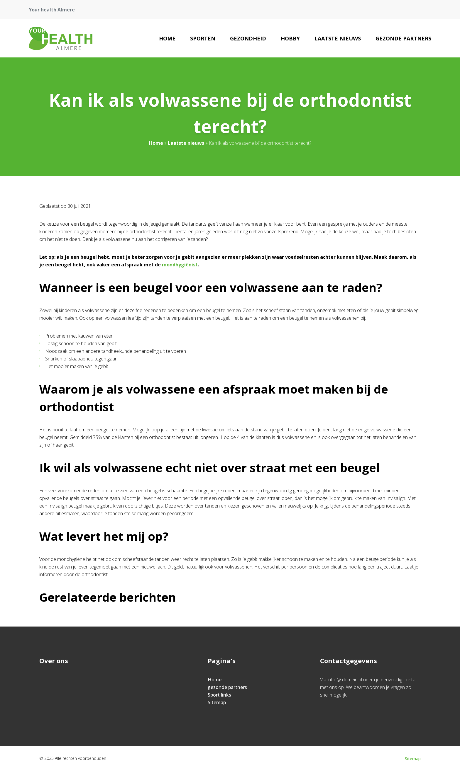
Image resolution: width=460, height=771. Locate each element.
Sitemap (217, 702)
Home (167, 38)
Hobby (290, 38)
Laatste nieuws (337, 38)
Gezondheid (248, 38)
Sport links (219, 695)
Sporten (202, 38)
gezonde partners (403, 38)
